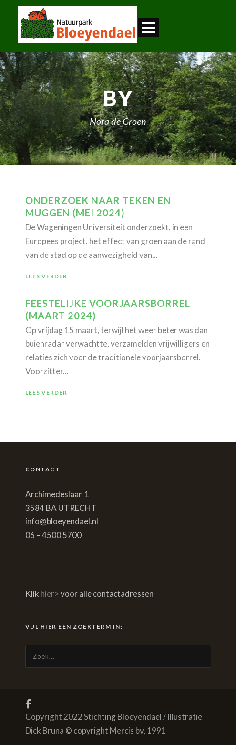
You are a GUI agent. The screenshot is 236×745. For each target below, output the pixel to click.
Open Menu (148, 27)
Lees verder (46, 276)
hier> (50, 594)
